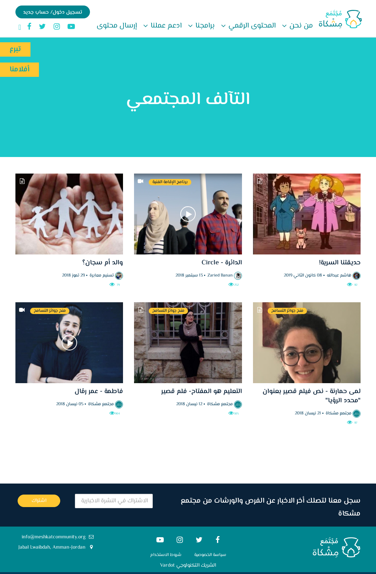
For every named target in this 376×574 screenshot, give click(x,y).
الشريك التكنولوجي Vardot (188, 565)
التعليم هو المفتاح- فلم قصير (201, 391)
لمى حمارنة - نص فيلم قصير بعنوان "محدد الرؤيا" (312, 396)
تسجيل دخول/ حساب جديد (52, 12)
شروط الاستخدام (165, 555)
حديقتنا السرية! (340, 263)
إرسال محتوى (117, 26)
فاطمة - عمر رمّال (99, 391)
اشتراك (39, 501)
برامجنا (204, 26)
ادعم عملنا (165, 26)
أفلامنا (19, 69)
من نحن (300, 26)
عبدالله (333, 275)
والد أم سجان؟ (102, 263)
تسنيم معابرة (102, 275)
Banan (227, 275)
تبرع (15, 49)
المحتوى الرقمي (251, 26)
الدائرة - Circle (221, 263)
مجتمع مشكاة (338, 413)
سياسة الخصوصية (210, 555)
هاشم (345, 275)
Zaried (213, 275)
